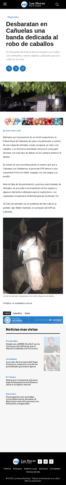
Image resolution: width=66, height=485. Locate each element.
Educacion (11, 394)
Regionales (13, 17)
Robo (27, 313)
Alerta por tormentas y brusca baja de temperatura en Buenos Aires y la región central (22, 382)
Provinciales (12, 341)
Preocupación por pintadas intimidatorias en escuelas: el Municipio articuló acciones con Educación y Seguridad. (22, 400)
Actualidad (11, 359)
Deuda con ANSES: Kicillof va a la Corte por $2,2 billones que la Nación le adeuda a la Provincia (23, 346)
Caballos (17, 313)
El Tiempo (11, 377)
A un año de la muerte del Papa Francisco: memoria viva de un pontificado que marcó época (22, 364)
